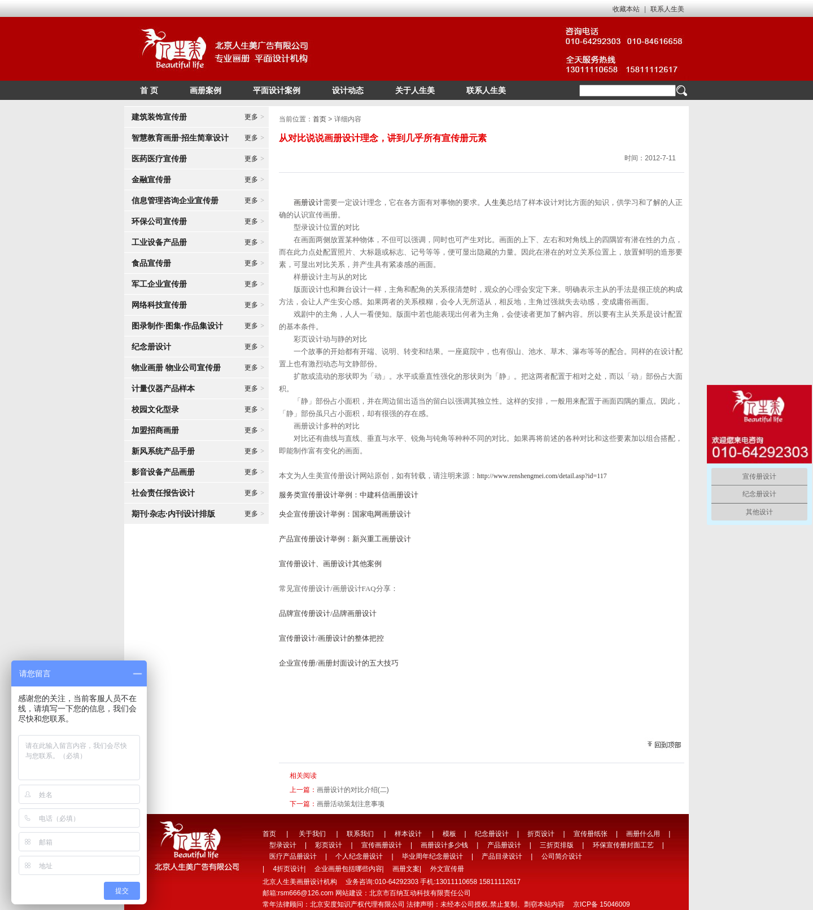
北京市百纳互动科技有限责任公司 (420, 893)
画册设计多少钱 (444, 845)
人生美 (495, 202)
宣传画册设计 (381, 845)
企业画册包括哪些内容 (348, 869)
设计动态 (348, 90)
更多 (254, 117)
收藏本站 (626, 9)
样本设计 (408, 834)
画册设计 (308, 202)
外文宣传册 (447, 869)
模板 (449, 834)
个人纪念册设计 (359, 856)
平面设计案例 (276, 90)
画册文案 (405, 869)
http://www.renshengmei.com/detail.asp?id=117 (542, 476)
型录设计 (282, 845)
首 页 (149, 90)
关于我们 (312, 834)
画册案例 (205, 90)
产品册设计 (504, 845)
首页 (319, 119)
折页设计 (540, 834)
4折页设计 (288, 869)
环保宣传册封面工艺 (623, 845)
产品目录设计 (502, 856)
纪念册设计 (492, 834)
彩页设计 (328, 845)
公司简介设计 (561, 856)
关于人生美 (415, 90)
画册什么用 (643, 834)
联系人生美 (667, 9)
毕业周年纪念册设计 (432, 856)
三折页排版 (557, 845)
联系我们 (360, 834)
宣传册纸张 (590, 834)
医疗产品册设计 (293, 856)
